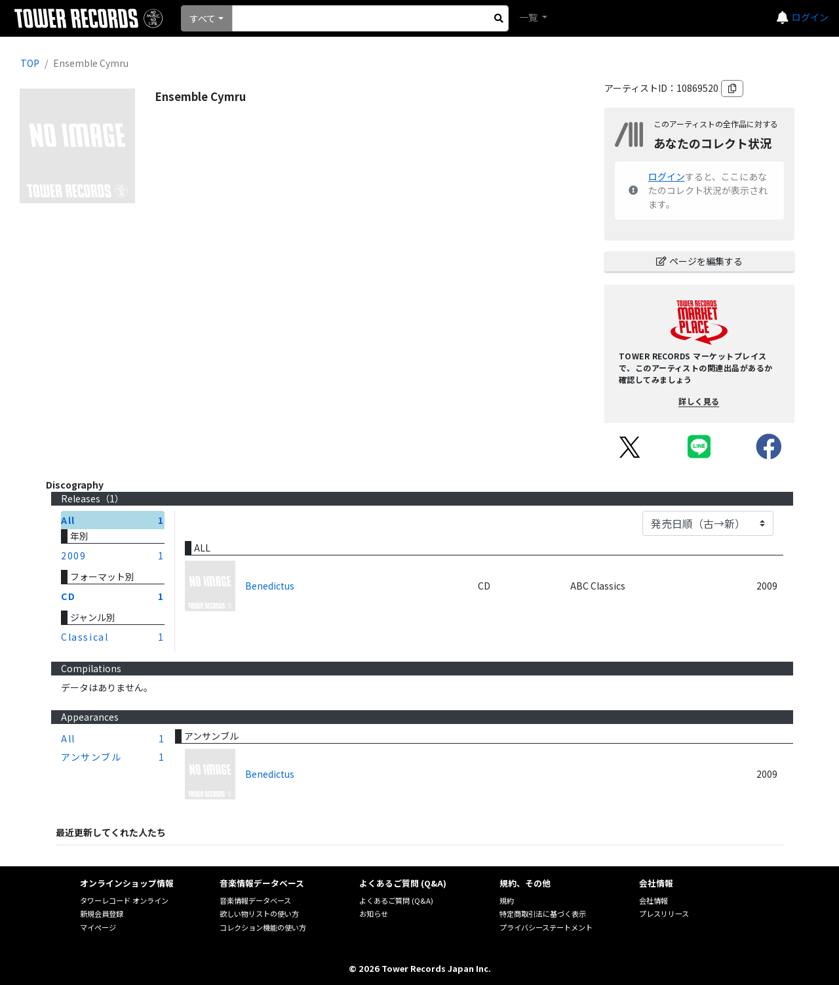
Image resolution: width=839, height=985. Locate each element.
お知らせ (373, 913)
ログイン (810, 17)
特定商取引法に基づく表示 (542, 913)
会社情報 (653, 900)
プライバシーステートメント (546, 927)
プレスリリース (664, 913)
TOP (29, 63)
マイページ (98, 927)
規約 (506, 900)
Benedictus (269, 585)
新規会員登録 (101, 913)
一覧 (529, 17)
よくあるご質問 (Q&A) (396, 900)
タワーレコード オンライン (124, 900)
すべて (202, 18)
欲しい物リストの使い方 (259, 913)
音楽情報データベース (255, 900)
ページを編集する (699, 261)
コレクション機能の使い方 (263, 927)
